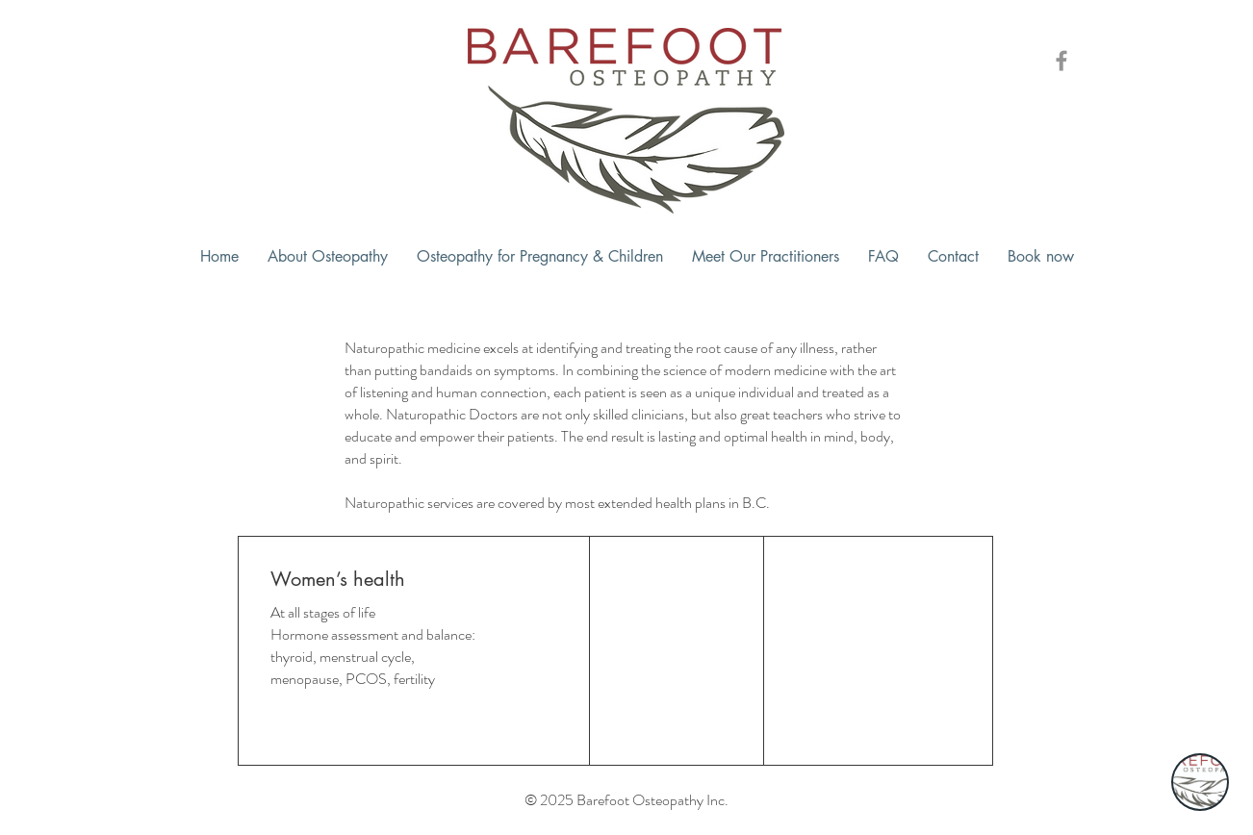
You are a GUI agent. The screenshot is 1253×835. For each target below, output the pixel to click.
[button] (327, 257)
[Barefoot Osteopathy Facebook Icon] (1061, 60)
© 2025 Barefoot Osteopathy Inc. (626, 800)
